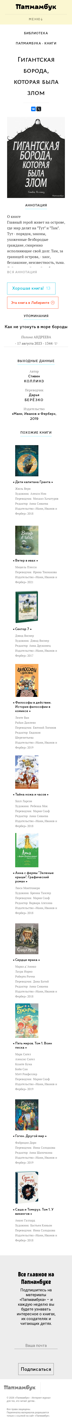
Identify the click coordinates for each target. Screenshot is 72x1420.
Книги (50, 43)
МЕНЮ (35, 19)
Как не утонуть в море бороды (36, 327)
